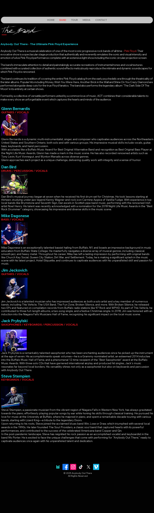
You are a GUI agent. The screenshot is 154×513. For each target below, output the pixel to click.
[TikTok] (81, 467)
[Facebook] (65, 467)
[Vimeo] (96, 467)
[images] (58, 467)
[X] (88, 467)
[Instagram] (73, 467)
